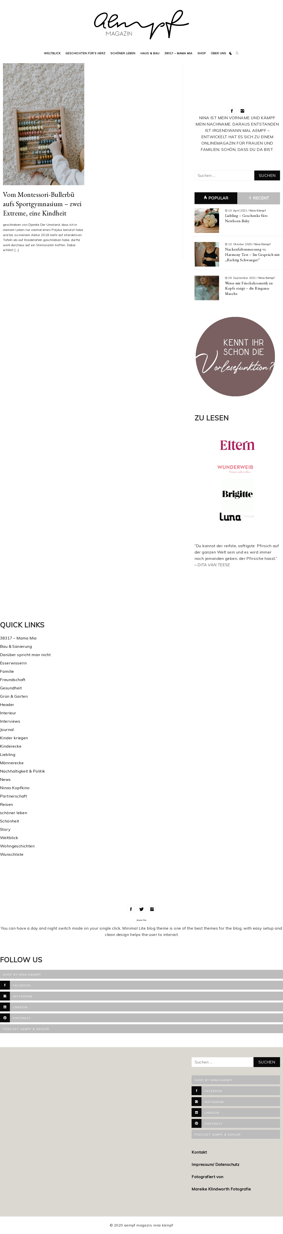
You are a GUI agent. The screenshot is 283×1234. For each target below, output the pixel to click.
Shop (202, 53)
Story (5, 829)
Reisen (6, 804)
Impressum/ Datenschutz (216, 1164)
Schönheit (9, 821)
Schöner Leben (122, 53)
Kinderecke (10, 746)
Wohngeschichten (17, 845)
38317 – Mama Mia (178, 53)
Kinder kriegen (14, 737)
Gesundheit (11, 687)
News (5, 779)
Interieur (8, 712)
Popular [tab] (215, 197)
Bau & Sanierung (16, 646)
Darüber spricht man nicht (25, 654)
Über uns (218, 53)
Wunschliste (11, 854)
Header (7, 704)
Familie (7, 671)
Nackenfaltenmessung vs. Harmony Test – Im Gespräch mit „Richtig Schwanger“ (252, 254)
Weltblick (52, 53)
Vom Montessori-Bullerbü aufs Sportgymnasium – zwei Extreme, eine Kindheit (42, 203)
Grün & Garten (14, 696)
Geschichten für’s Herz (85, 53)
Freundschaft (13, 679)
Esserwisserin (13, 662)
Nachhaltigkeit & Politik (22, 771)
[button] (230, 53)
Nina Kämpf (258, 210)
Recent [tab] (258, 198)
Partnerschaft (13, 796)
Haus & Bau (150, 53)
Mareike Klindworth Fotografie (221, 1188)
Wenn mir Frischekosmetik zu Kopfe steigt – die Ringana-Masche (249, 288)
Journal (7, 729)
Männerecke (12, 762)
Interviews (10, 721)
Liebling (7, 754)
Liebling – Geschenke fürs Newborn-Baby (246, 218)
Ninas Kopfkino (15, 787)
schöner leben (13, 812)
